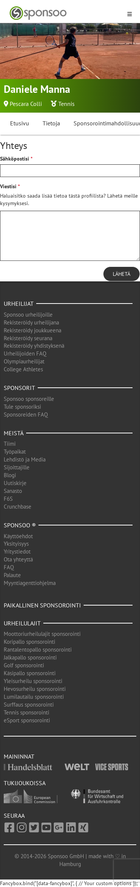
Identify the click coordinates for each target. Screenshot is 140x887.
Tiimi (10, 443)
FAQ (9, 567)
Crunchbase (17, 506)
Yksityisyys (16, 543)
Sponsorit (19, 387)
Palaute (12, 575)
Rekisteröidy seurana (28, 338)
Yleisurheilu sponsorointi (33, 681)
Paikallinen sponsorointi (42, 605)
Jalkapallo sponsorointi (30, 657)
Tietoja (51, 123)
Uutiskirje (15, 483)
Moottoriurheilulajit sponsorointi (42, 633)
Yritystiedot (17, 551)
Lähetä (121, 274)
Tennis (66, 103)
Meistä (14, 433)
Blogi (10, 475)
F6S (8, 498)
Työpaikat (15, 451)
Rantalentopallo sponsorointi (38, 649)
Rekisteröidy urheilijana (31, 322)
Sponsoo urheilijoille (28, 314)
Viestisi (8, 186)
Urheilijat (19, 303)
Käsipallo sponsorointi (30, 673)
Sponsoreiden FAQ (26, 414)
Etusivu (19, 123)
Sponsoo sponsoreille (29, 398)
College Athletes (23, 369)
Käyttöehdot (18, 536)
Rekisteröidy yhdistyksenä (34, 345)
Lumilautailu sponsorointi (34, 696)
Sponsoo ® (20, 525)
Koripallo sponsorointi (29, 641)
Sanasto (13, 490)
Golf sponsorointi (24, 665)
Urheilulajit (22, 623)
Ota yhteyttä (18, 559)
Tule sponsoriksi (22, 406)
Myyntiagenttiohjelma (30, 582)
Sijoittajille (16, 467)
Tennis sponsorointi (26, 712)
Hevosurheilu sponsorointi (35, 688)
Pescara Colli (26, 103)
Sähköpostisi (14, 158)
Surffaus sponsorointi (29, 704)
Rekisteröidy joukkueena (32, 330)
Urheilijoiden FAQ (25, 353)
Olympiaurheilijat (24, 361)
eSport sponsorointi (27, 720)
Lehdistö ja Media (25, 459)
